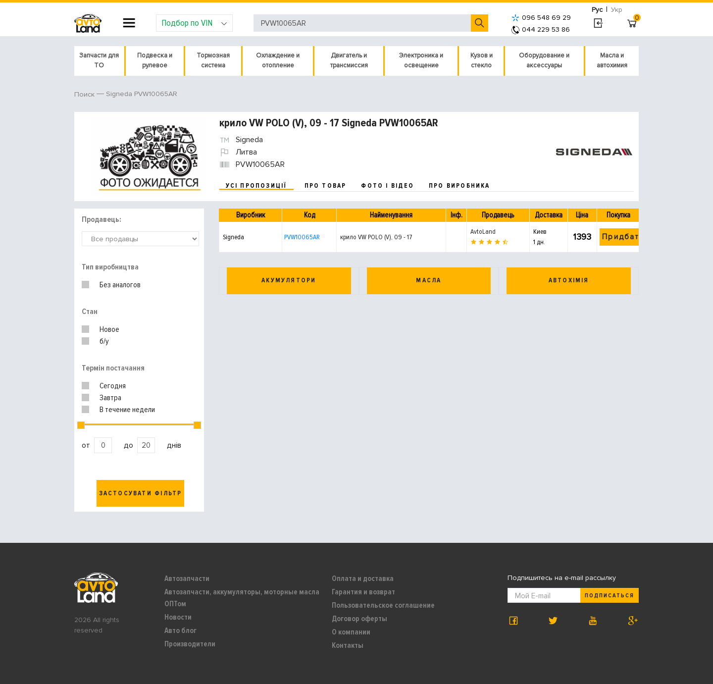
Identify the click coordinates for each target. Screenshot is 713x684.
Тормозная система (213, 60)
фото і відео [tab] (387, 186)
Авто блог (180, 630)
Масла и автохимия (612, 60)
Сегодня (113, 386)
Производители (189, 643)
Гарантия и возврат (363, 591)
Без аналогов (120, 285)
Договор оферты (359, 618)
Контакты (347, 645)
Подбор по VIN (194, 22)
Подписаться (609, 595)
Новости (178, 617)
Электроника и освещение (421, 60)
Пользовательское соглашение (383, 605)
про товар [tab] (326, 186)
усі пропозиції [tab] (256, 186)
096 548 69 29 (541, 17)
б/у (104, 341)
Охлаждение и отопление (278, 60)
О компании (351, 632)
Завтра (110, 398)
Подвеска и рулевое (154, 60)
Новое (109, 329)
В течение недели (127, 410)
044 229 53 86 (540, 29)
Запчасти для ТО (99, 60)
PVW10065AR (302, 237)
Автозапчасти (186, 578)
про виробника (459, 186)
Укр (616, 9)
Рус (597, 9)
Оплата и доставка (363, 578)
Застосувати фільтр (140, 493)
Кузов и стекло (481, 60)
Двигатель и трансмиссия (349, 60)
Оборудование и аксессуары (544, 60)
